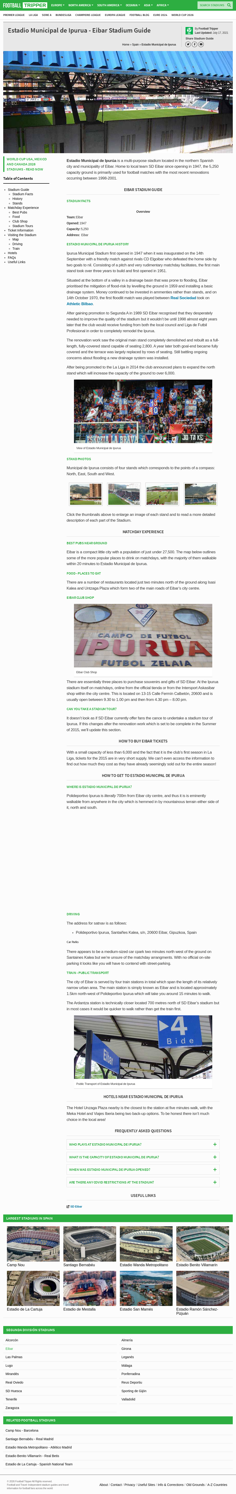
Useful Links (16, 262)
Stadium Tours (22, 226)
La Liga (33, 15)
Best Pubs (19, 212)
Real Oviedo (14, 1382)
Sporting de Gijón (133, 1391)
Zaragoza (12, 1408)
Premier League (14, 15)
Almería (127, 1340)
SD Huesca (14, 1391)
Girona (126, 1349)
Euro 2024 (160, 15)
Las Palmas (14, 1357)
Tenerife (11, 1399)
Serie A (46, 15)
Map (15, 239)
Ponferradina (130, 1374)
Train (16, 248)
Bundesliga (63, 15)
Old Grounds (195, 1485)
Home (125, 44)
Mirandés (12, 1374)
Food (16, 217)
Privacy (129, 1485)
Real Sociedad (183, 298)
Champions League (88, 15)
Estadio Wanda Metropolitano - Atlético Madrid (39, 1447)
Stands (17, 203)
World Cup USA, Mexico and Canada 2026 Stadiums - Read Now (27, 164)
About (103, 1485)
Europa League (115, 15)
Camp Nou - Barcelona (22, 1430)
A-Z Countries (217, 1485)
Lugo (9, 1365)
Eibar (9, 1349)
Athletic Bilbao (80, 304)
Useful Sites (146, 1485)
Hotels (12, 253)
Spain (135, 44)
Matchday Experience (23, 208)
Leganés (127, 1357)
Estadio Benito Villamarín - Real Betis (32, 1456)
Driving (17, 244)
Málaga (126, 1365)
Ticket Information (20, 230)
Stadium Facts (22, 194)
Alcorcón (12, 1340)
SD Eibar (74, 1206)
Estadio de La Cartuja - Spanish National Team (39, 1464)
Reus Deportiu (131, 1382)
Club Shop (19, 221)
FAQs (12, 257)
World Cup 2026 (182, 15)
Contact (116, 1485)
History (17, 199)
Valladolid (128, 1399)
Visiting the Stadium (22, 235)
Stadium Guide (18, 190)
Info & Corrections (170, 1485)
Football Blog (139, 15)
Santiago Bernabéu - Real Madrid (29, 1439)
